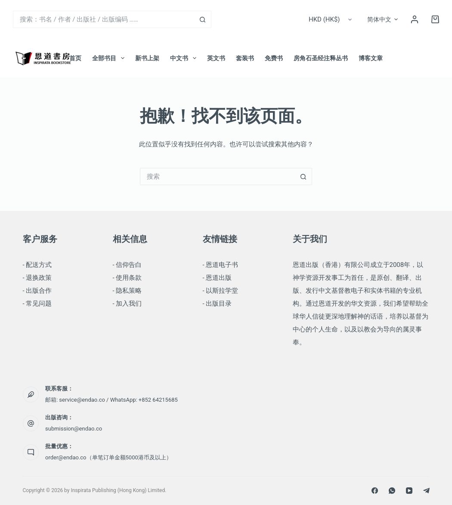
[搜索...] (103, 19)
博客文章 (371, 58)
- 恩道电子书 (220, 265)
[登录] (414, 19)
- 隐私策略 (127, 290)
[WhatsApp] (392, 490)
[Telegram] (426, 490)
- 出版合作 (37, 290)
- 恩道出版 (217, 278)
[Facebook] (375, 490)
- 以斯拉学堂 (220, 290)
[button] (382, 19)
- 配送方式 (37, 265)
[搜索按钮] (202, 19)
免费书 (274, 58)
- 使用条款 (127, 278)
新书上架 (147, 58)
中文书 (185, 58)
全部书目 (110, 58)
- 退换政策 (37, 278)
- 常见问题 (37, 303)
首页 (75, 58)
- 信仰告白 (127, 265)
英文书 (216, 58)
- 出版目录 (217, 303)
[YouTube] (409, 490)
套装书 (245, 58)
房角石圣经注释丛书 (321, 58)
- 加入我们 (127, 303)
